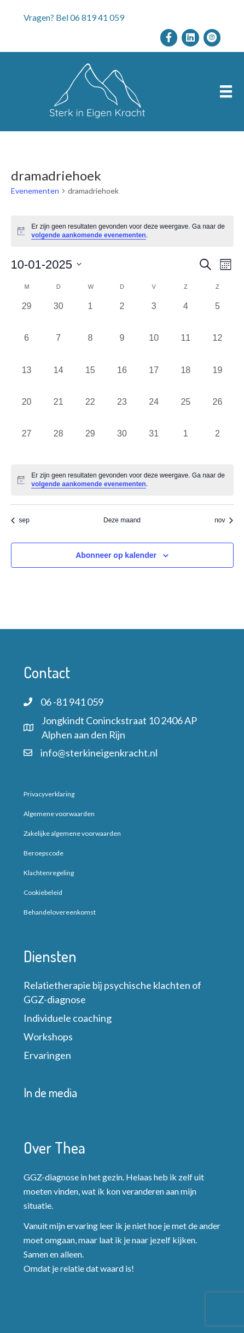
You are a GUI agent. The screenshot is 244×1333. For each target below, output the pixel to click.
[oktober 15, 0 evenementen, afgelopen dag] (90, 379)
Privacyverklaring (49, 794)
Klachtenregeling (49, 873)
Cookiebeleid (43, 892)
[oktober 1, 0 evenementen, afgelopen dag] (90, 315)
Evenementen (35, 190)
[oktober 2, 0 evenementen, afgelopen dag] (122, 315)
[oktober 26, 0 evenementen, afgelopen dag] (217, 411)
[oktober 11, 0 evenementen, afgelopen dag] (185, 347)
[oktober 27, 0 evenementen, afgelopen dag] (27, 443)
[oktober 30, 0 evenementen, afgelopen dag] (122, 443)
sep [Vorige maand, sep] (20, 520)
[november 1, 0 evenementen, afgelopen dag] (185, 443)
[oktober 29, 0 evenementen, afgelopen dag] (90, 443)
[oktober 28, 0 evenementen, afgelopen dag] (58, 443)
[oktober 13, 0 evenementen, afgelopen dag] (27, 379)
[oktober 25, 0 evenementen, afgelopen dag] (185, 411)
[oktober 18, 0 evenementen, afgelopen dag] (185, 379)
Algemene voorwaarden (59, 814)
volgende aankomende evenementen (88, 235)
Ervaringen (47, 1055)
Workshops (48, 1037)
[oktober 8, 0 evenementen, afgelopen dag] (90, 347)
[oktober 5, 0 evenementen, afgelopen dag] (217, 315)
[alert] (122, 231)
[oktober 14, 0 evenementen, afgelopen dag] (58, 379)
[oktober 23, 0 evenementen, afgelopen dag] (122, 411)
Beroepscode (43, 853)
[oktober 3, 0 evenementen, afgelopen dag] (154, 315)
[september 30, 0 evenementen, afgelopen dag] (58, 315)
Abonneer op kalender (115, 555)
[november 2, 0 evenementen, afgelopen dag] (217, 443)
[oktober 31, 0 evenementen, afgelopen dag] (154, 443)
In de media (50, 1092)
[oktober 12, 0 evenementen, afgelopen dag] (217, 347)
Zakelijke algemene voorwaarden (72, 833)
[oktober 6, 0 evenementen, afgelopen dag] (27, 347)
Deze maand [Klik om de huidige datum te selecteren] (122, 520)
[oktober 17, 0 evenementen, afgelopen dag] (154, 379)
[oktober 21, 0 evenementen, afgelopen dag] (58, 411)
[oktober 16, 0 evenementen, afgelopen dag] (122, 379)
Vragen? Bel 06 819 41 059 (74, 17)
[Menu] (226, 92)
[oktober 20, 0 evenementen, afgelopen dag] (27, 411)
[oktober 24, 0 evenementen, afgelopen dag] (154, 411)
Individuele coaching (68, 1018)
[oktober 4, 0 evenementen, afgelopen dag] (185, 315)
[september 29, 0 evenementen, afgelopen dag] (27, 315)
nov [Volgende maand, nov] (223, 520)
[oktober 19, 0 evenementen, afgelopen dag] (217, 379)
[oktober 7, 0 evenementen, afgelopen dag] (58, 347)
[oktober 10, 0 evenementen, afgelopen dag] (154, 347)
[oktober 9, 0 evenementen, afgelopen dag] (122, 347)
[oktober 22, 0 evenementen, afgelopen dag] (90, 411)
